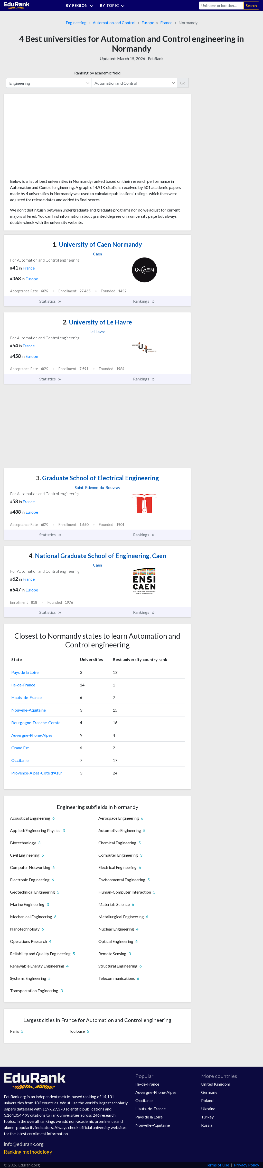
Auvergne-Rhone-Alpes (31, 735)
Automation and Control (114, 22)
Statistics (50, 301)
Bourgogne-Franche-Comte (35, 722)
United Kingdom (215, 1083)
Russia (206, 1125)
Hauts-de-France (26, 697)
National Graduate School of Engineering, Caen (97, 555)
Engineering (76, 22)
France (166, 22)
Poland (207, 1100)
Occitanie (20, 760)
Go (182, 82)
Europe (148, 22)
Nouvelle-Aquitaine (28, 709)
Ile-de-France (23, 684)
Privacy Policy (246, 1164)
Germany (209, 1092)
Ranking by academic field (97, 72)
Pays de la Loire (25, 672)
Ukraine (208, 1108)
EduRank (156, 58)
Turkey (207, 1116)
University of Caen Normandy (97, 244)
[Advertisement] (48, 138)
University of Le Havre (97, 322)
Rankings (144, 301)
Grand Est (20, 747)
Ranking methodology (28, 1152)
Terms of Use (217, 1164)
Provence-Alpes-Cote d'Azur (36, 772)
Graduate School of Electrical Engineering (97, 478)
